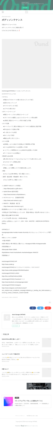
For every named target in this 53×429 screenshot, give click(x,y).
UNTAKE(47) (15, 297)
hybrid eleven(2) (5, 297)
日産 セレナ (5, 369)
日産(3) (10, 297)
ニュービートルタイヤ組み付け (11, 354)
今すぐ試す (25, 7)
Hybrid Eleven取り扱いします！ (11, 339)
